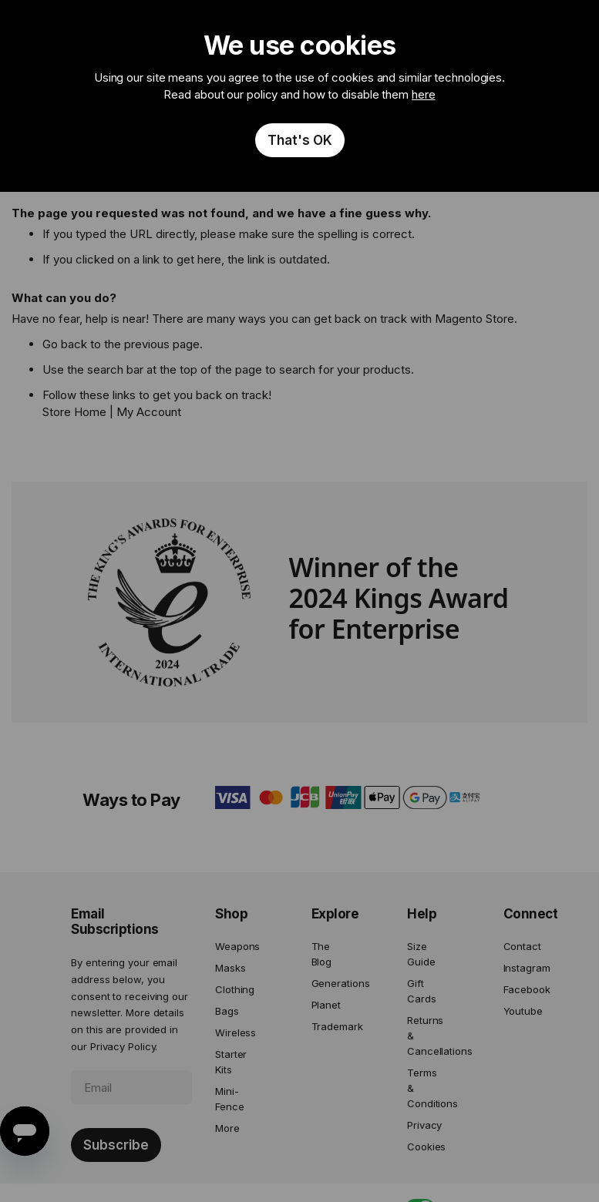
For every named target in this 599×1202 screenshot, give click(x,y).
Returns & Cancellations (424, 1035)
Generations (328, 983)
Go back (64, 344)
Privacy (424, 1125)
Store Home (74, 412)
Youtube (520, 1011)
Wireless (232, 1032)
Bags (227, 1011)
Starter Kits (231, 1062)
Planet (326, 1005)
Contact (520, 946)
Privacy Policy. (124, 1046)
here (424, 94)
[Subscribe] (116, 1145)
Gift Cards (421, 991)
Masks (230, 968)
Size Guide (421, 954)
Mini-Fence (229, 1099)
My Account (148, 412)
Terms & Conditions (424, 1088)
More (227, 1128)
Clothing (232, 989)
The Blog (321, 954)
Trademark (328, 1026)
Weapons (232, 946)
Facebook (520, 989)
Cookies (424, 1146)
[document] (299, 95)
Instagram (520, 968)
